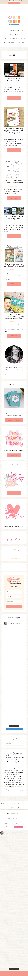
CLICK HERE (14, 455)
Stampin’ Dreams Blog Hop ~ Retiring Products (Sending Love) (14, 130)
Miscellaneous (13, 84)
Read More (14, 98)
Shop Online (17, 558)
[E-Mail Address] (14, 601)
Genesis (22, 973)
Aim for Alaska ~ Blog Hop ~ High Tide (14, 217)
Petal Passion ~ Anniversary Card (14, 79)
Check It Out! (14, 2)
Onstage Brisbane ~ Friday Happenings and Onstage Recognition (14, 316)
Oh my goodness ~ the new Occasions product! (14, 265)
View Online (10, 558)
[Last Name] (14, 596)
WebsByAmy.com (21, 973)
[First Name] (14, 592)
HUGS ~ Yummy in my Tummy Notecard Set (14, 182)
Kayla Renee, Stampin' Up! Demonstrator (14, 20)
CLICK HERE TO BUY (14, 420)
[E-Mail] (9, 827)
